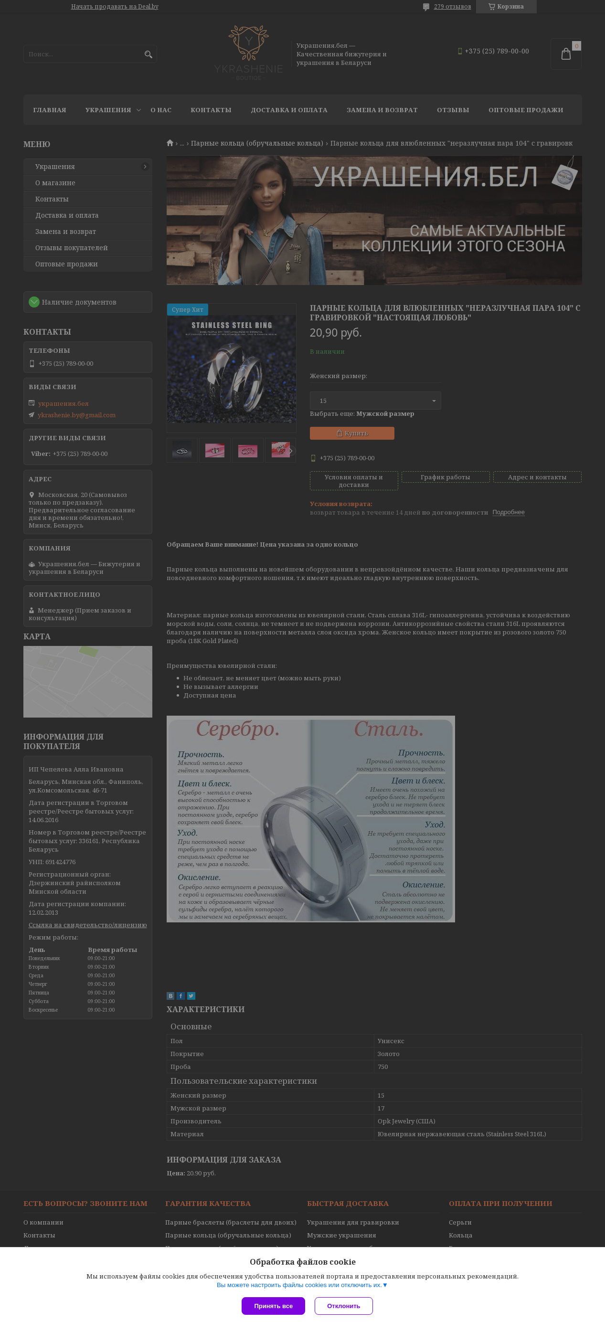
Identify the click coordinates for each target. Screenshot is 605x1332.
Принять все (273, 1306)
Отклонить (343, 1306)
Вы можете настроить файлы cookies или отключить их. (299, 1285)
